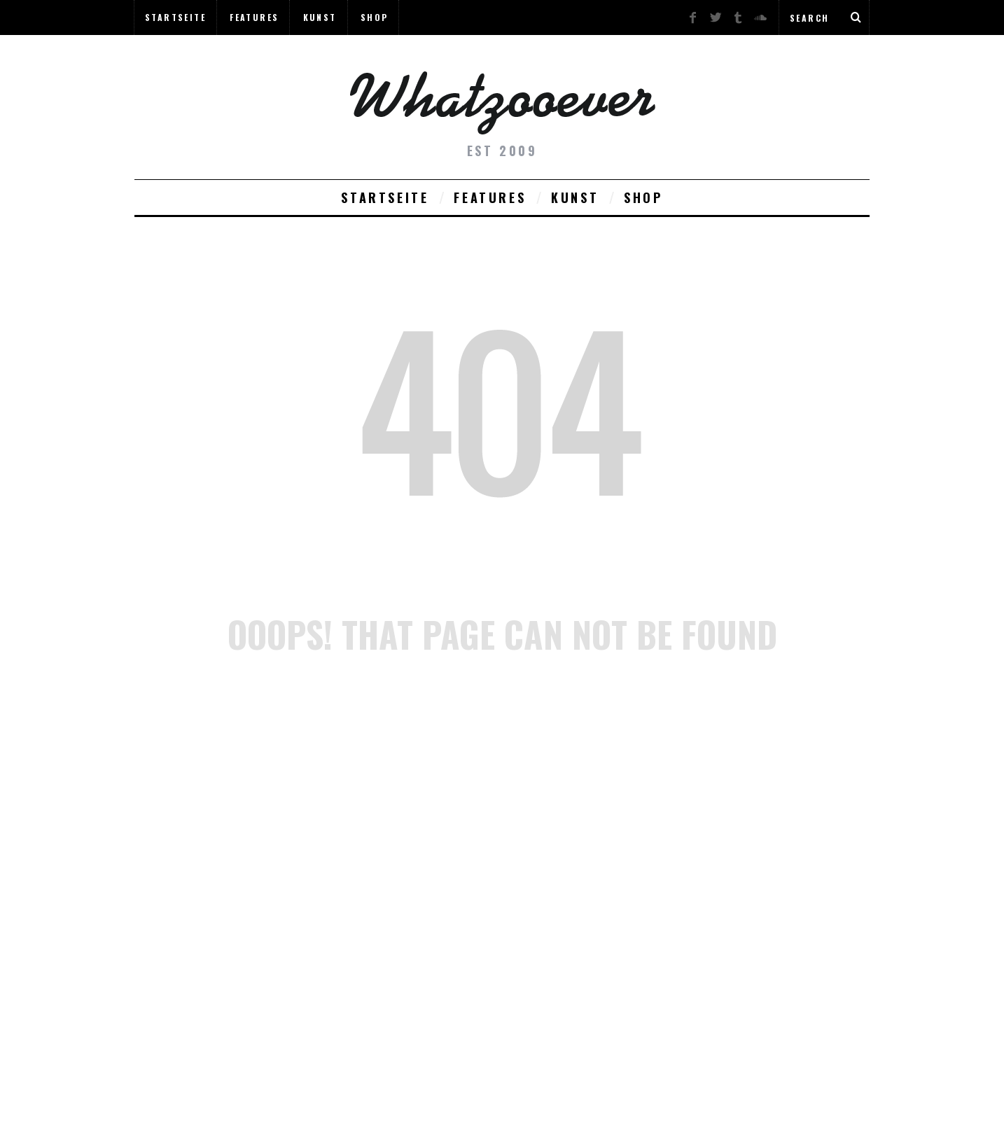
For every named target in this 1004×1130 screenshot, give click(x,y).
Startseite (175, 17)
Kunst (320, 17)
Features (254, 17)
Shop (375, 17)
